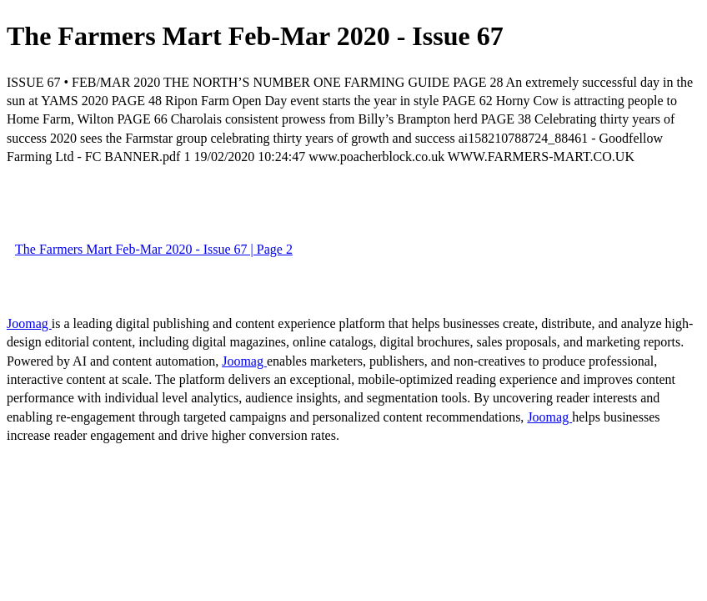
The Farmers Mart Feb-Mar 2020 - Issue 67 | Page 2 (154, 249)
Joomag (29, 323)
